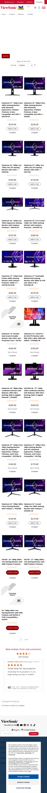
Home (4, 14)
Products (12, 14)
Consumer (39, 2)
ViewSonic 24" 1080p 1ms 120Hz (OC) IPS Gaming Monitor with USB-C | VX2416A (11, 168)
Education (20, 2)
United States (28, 730)
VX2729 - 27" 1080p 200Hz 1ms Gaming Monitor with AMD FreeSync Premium (34, 561)
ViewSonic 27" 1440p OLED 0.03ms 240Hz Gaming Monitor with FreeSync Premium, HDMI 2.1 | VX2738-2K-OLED (12, 280)
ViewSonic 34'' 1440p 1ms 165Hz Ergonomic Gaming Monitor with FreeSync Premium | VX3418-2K (12, 224)
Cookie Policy (28, 753)
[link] (23, 687)
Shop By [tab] (6, 56)
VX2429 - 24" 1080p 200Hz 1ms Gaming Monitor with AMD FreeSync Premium (12, 561)
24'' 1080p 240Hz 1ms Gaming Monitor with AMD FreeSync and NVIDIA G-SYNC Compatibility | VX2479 (12, 615)
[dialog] (23, 765)
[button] (12, 132)
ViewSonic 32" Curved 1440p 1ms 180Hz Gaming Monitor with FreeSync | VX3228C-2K (34, 507)
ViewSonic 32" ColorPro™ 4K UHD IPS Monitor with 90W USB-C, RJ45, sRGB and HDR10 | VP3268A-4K (34, 337)
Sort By (13, 65)
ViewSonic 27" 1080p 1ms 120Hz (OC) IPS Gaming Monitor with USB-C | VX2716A (34, 168)
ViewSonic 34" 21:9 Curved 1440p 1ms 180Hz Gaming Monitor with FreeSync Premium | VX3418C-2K (34, 224)
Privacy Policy (20, 753)
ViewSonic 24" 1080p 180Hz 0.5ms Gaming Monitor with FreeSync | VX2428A (12, 506)
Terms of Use (11, 754)
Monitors (21, 14)
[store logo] (15, 7)
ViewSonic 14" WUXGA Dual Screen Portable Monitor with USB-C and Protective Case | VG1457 (11, 337)
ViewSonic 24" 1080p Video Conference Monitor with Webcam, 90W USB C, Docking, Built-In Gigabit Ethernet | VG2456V (12, 392)
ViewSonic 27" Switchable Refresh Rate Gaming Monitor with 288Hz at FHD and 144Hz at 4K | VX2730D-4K (34, 280)
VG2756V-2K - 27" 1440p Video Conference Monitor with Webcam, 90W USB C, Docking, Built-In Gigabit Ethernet (34, 392)
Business (30, 2)
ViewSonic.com (9, 2)
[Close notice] (38, 744)
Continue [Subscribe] (33, 734)
